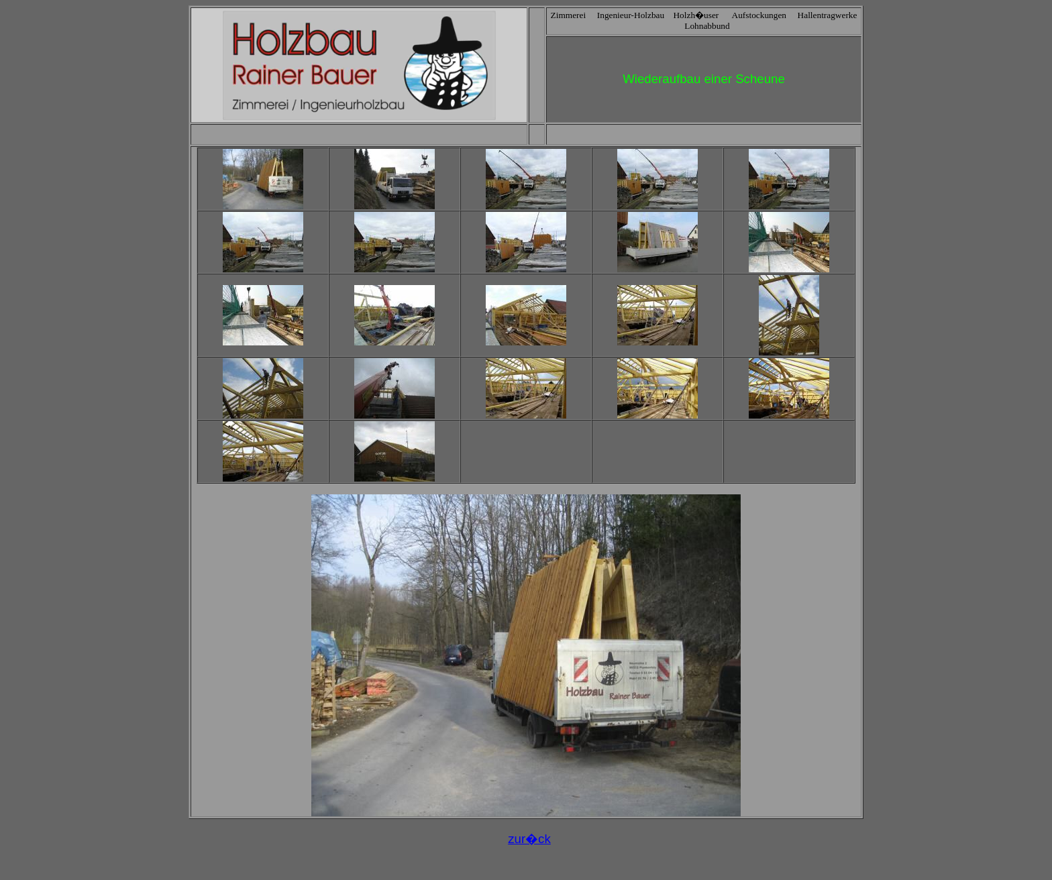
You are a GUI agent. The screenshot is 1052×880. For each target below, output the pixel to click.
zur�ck (529, 839)
